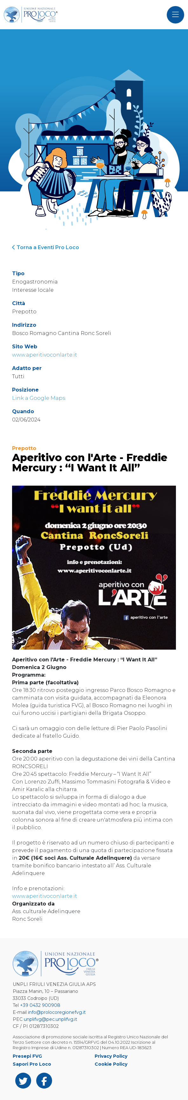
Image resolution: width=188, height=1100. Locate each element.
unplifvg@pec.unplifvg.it (50, 1019)
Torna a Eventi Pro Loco (45, 247)
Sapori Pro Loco (32, 1064)
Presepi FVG (27, 1056)
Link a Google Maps (38, 398)
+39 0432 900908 (40, 1005)
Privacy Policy (111, 1056)
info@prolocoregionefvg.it (57, 1012)
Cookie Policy (111, 1064)
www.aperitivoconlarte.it (44, 355)
